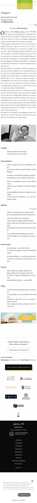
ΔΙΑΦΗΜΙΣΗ (18, 449)
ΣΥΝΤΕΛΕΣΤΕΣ (18, 455)
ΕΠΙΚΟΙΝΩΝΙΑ (18, 452)
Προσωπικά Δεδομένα (18, 460)
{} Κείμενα (7, 19)
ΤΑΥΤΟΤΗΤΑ (18, 458)
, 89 (18, 423)
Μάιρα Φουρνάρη (22, 28)
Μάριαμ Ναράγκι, (18, 342)
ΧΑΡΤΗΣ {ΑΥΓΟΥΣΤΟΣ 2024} (9, 17)
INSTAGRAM (18, 443)
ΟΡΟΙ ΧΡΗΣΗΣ (18, 463)
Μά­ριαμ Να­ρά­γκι (10, 360)
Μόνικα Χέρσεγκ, (18, 344)
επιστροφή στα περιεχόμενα (18, 350)
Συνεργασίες (18, 446)
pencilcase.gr (18, 467)
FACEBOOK (18, 440)
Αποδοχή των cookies (24, 494)
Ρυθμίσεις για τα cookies (18, 500)
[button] (32, 481)
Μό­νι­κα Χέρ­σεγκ (28, 360)
